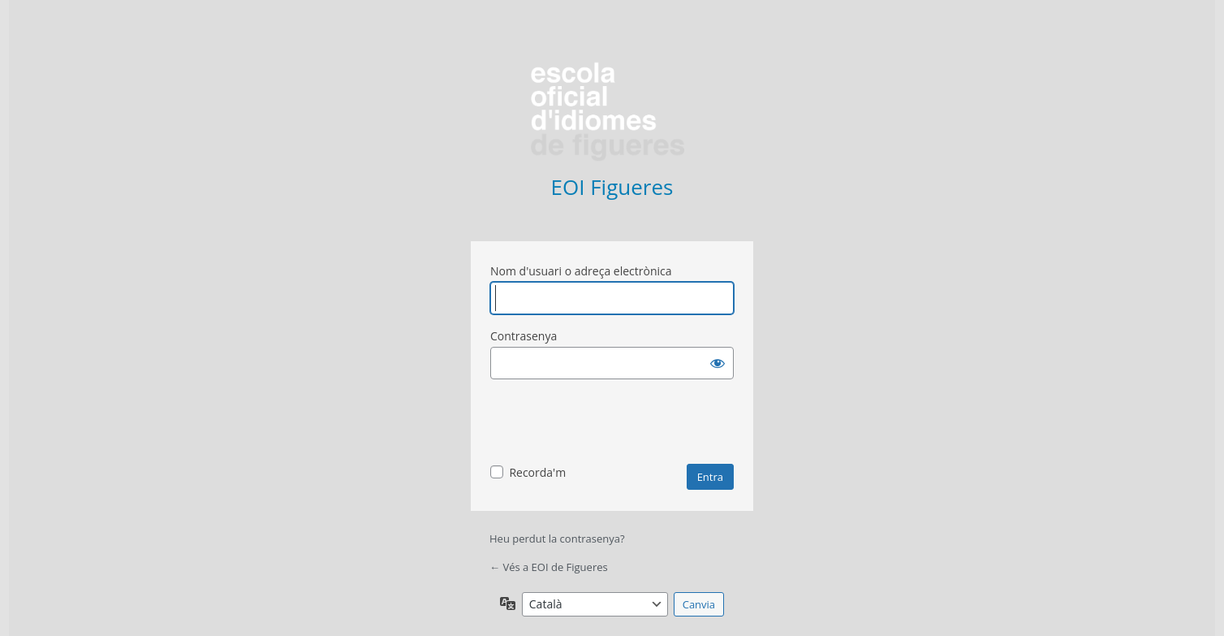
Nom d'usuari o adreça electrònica (581, 271)
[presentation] (613, 424)
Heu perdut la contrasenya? (557, 538)
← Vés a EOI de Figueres (548, 567)
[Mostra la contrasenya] (717, 363)
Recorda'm (537, 472)
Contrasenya (523, 336)
